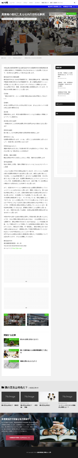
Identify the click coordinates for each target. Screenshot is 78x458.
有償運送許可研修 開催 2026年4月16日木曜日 (65, 92)
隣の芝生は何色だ (45, 405)
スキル (31, 2)
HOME (4, 58)
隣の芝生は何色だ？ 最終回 (10, 405)
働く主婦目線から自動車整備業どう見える (34, 351)
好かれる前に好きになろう (29, 339)
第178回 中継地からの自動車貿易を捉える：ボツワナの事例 (65, 74)
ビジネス (37, 2)
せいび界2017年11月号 (30, 19)
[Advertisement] (39, 45)
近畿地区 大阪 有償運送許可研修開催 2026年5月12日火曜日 (65, 84)
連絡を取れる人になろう (28, 361)
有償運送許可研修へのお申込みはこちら (20, 437)
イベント (19, 2)
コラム (25, 2)
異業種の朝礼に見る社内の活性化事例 (33, 58)
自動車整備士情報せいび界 (44, 452)
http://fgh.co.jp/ (17, 248)
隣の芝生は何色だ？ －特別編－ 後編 (29, 406)
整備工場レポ (45, 2)
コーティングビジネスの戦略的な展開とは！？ (67, 406)
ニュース (12, 2)
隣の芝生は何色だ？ (17, 19)
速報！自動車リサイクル (56, 2)
